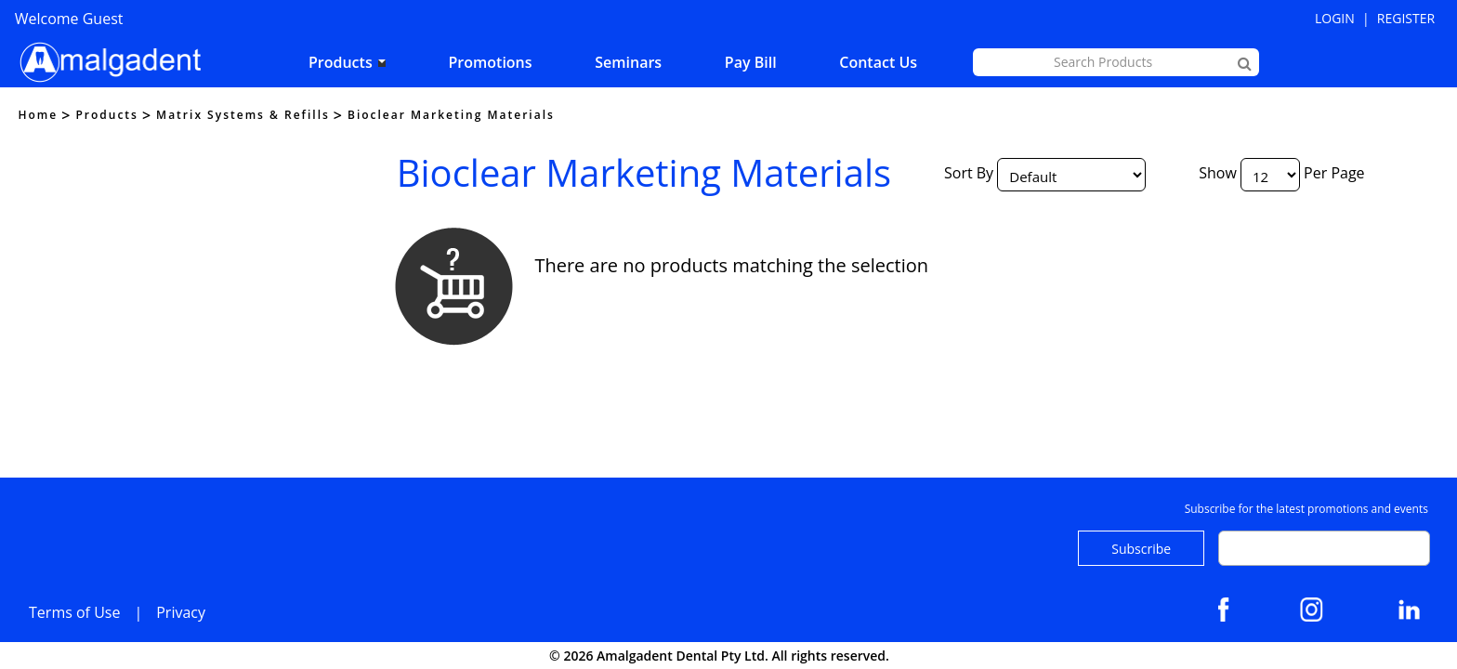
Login (1335, 18)
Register (1406, 18)
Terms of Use (74, 612)
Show (1218, 173)
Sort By (968, 173)
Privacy (180, 612)
